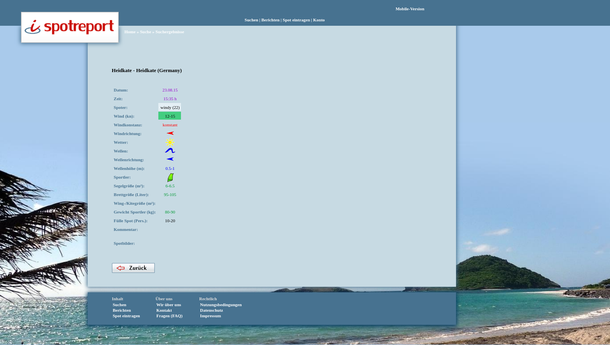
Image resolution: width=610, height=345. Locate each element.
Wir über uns (168, 304)
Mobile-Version (410, 8)
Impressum (210, 315)
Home (130, 31)
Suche (145, 31)
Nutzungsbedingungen (221, 304)
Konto (319, 19)
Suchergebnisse (170, 31)
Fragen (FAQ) (169, 315)
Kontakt (164, 310)
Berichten (271, 19)
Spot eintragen (296, 19)
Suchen (251, 19)
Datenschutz (211, 310)
